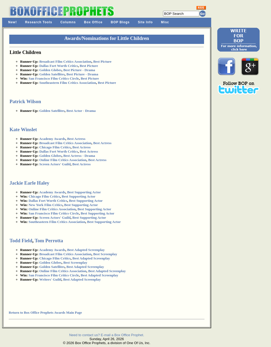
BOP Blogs (120, 22)
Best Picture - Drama (79, 70)
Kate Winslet (23, 129)
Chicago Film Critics (54, 147)
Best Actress (76, 139)
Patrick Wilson (25, 101)
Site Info (145, 22)
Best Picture (102, 61)
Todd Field (21, 240)
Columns (68, 22)
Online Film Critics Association (62, 160)
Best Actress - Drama (79, 156)
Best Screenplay (105, 254)
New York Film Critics (45, 205)
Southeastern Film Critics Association (67, 83)
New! (12, 22)
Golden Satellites (52, 74)
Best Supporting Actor (84, 192)
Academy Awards (52, 139)
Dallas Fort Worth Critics (58, 66)
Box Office (93, 22)
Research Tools (38, 22)
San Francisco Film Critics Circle (54, 78)
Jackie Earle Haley (29, 183)
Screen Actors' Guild (54, 164)
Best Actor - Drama (81, 111)
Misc (165, 22)
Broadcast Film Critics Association (65, 61)
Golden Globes (50, 70)
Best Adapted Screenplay (86, 250)
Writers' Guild (50, 279)
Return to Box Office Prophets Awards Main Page (45, 312)
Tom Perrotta (49, 240)
